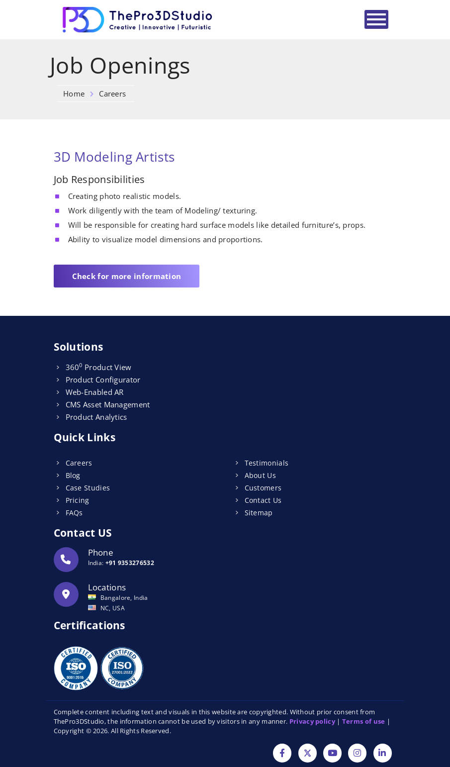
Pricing (78, 500)
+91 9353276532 (129, 563)
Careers (79, 463)
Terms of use (363, 721)
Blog (73, 475)
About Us (260, 475)
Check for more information (126, 276)
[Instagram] (357, 754)
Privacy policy (312, 721)
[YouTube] (332, 754)
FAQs (74, 512)
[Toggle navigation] (376, 19)
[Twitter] (307, 754)
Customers (263, 487)
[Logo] (138, 19)
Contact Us (263, 500)
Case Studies (88, 487)
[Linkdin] (382, 754)
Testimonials (267, 463)
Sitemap (259, 512)
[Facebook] (282, 754)
